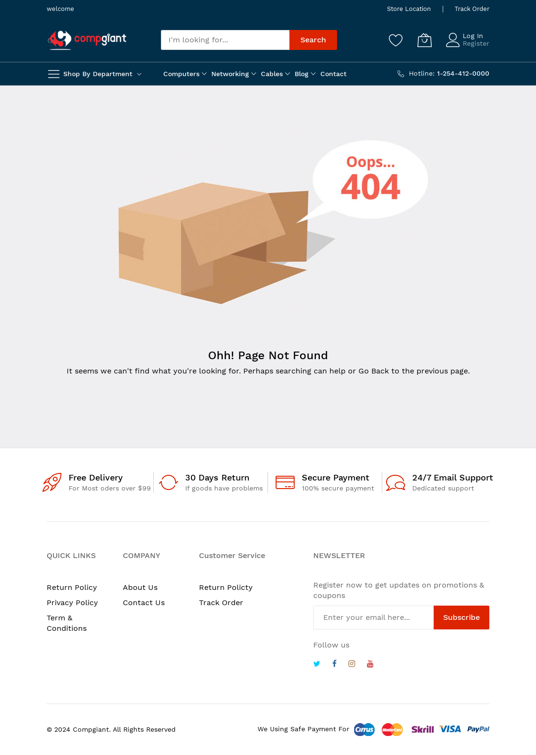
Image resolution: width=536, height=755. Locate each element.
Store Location (409, 8)
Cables (272, 74)
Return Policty (226, 587)
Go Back (373, 370)
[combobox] (225, 40)
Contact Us (144, 602)
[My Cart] (424, 40)
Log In (473, 35)
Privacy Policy (72, 602)
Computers (181, 74)
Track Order (472, 8)
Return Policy (72, 587)
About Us (140, 587)
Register (476, 43)
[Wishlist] (396, 40)
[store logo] (87, 40)
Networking (230, 74)
